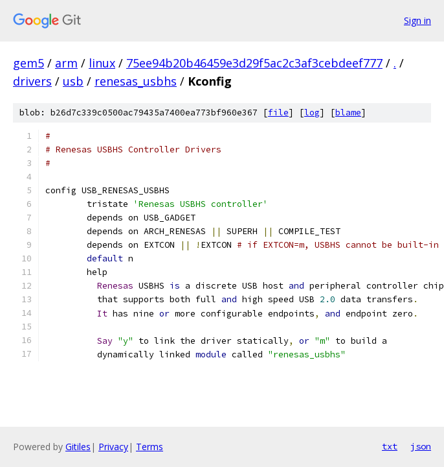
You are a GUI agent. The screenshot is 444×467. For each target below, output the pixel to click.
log (312, 112)
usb (73, 81)
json (420, 446)
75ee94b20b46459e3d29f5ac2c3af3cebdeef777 (254, 63)
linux (102, 63)
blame (348, 112)
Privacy (113, 446)
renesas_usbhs (135, 81)
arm (66, 63)
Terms (149, 446)
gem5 (28, 63)
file (278, 112)
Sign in (417, 20)
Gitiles (78, 446)
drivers (32, 81)
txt (389, 446)
